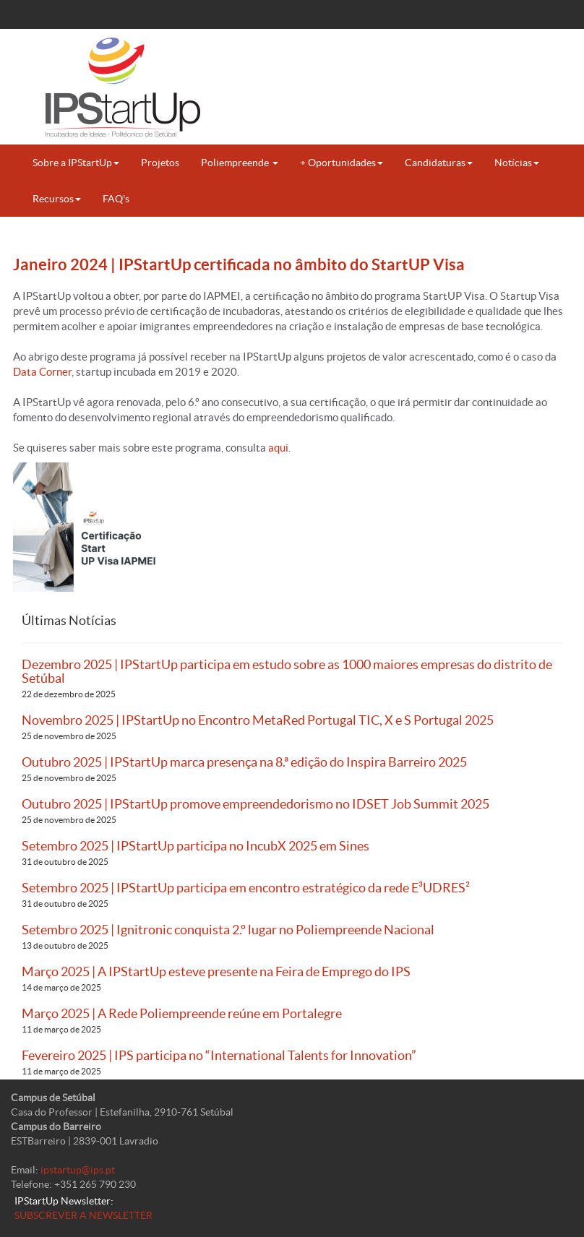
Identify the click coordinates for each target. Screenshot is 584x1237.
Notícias (516, 162)
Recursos (57, 198)
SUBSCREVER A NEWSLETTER (83, 1215)
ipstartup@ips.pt (77, 1170)
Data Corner (42, 372)
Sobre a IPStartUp (76, 162)
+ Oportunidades (341, 162)
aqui (278, 447)
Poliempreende (239, 162)
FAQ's (116, 198)
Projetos (160, 162)
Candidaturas (439, 162)
